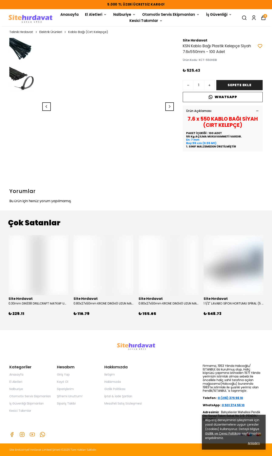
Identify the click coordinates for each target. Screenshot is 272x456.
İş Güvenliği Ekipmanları (26, 403)
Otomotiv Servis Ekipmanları (171, 14)
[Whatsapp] (42, 434)
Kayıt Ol (62, 382)
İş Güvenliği (219, 14)
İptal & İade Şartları (118, 396)
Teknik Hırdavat (23, 32)
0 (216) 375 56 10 (230, 398)
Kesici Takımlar (146, 20)
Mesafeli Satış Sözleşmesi (123, 403)
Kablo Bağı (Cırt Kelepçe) (88, 32)
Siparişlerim (65, 389)
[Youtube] (32, 434)
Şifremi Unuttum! (69, 396)
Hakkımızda (112, 382)
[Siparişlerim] (253, 17)
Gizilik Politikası (114, 389)
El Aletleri (96, 14)
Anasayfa (69, 14)
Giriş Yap (63, 374)
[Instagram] (22, 434)
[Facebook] (11, 434)
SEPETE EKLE (239, 85)
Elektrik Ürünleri (53, 32)
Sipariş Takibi (66, 403)
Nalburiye (124, 14)
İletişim (109, 374)
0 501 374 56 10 (233, 405)
